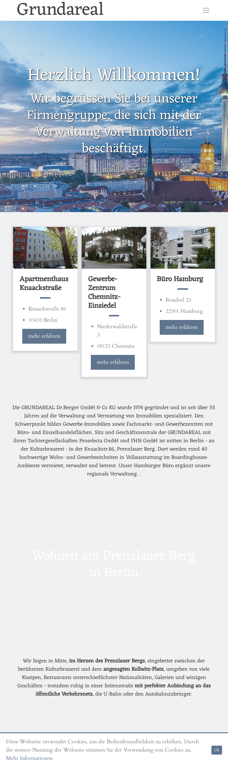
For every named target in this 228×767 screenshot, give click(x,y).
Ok (216, 750)
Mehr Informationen (29, 758)
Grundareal (60, 10)
